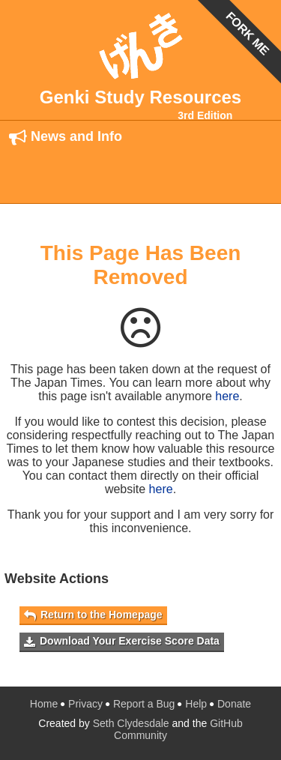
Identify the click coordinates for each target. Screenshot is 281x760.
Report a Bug (144, 704)
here (227, 396)
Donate (234, 704)
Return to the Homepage (93, 615)
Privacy (85, 704)
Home (44, 704)
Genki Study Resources (140, 97)
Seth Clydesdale (131, 723)
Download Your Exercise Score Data (122, 641)
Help (196, 704)
